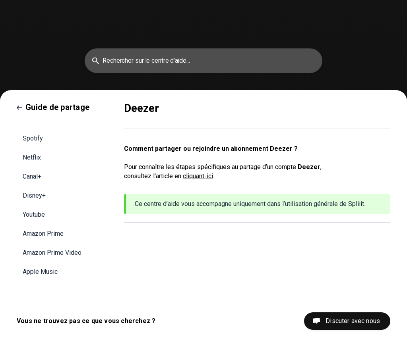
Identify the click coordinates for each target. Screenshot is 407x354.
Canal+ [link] (32, 176)
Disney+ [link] (34, 195)
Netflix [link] (32, 157)
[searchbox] (203, 60)
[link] (53, 107)
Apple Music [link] (40, 271)
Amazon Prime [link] (43, 233)
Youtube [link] (34, 214)
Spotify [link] (33, 138)
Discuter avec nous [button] (353, 321)
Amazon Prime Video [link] (52, 252)
